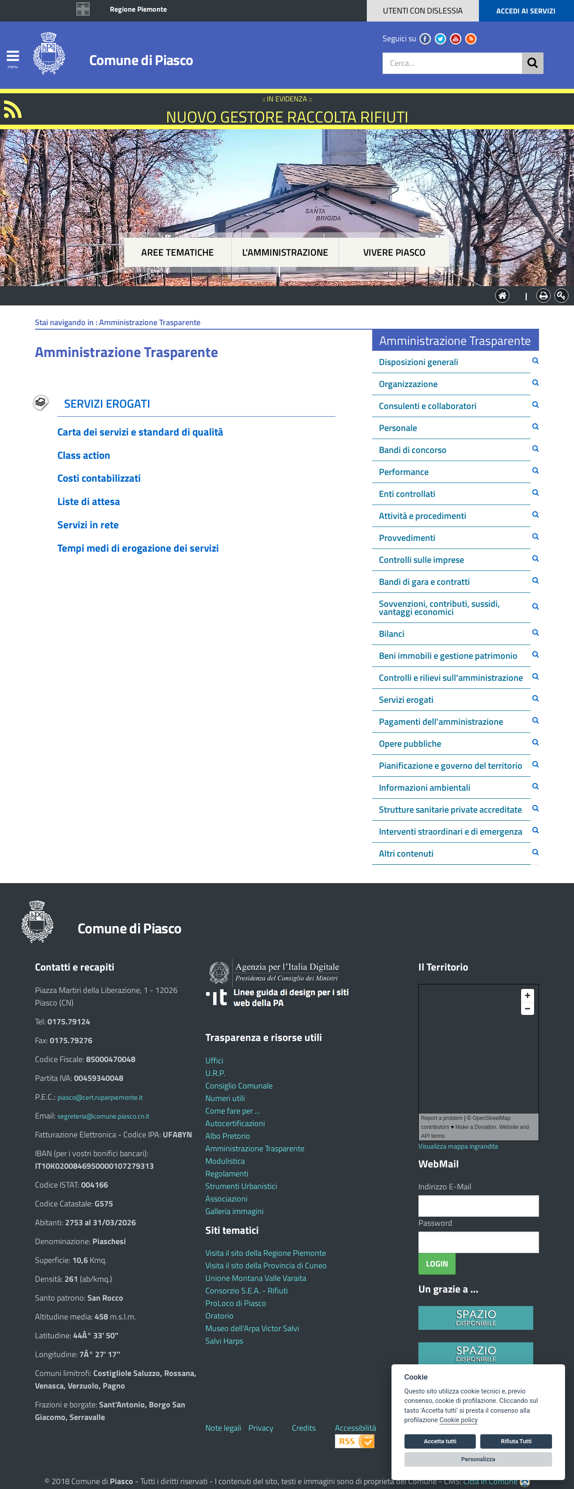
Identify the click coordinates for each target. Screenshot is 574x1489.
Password (435, 1223)
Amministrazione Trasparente (254, 1148)
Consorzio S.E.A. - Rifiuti (246, 1290)
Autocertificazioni (235, 1123)
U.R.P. (215, 1073)
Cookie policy (458, 1420)
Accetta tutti (440, 1441)
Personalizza (478, 1459)
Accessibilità (355, 1428)
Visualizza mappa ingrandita (458, 1146)
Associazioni (226, 1199)
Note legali (223, 1428)
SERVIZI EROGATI (107, 403)
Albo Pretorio (227, 1136)
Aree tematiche (177, 252)
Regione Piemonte (138, 9)
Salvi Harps (224, 1341)
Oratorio (219, 1316)
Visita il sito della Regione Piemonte (265, 1253)
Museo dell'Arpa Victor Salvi (252, 1328)
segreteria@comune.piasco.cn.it (103, 1116)
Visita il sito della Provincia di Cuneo (266, 1265)
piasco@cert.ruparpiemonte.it (100, 1097)
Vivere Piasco (394, 252)
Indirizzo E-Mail (444, 1186)
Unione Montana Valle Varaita (255, 1278)
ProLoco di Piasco (235, 1303)
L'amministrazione (285, 252)
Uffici (214, 1060)
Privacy (261, 1428)
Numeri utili (225, 1098)
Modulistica (225, 1161)
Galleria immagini (234, 1211)
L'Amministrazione (280, 295)
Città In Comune (490, 1481)
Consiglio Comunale (239, 1086)
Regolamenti (226, 1173)
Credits (304, 1428)
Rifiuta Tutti (516, 1441)
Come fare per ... (232, 1111)
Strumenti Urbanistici (241, 1186)
